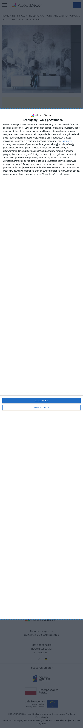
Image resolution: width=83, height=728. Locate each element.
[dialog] (41, 364)
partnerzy (67, 141)
